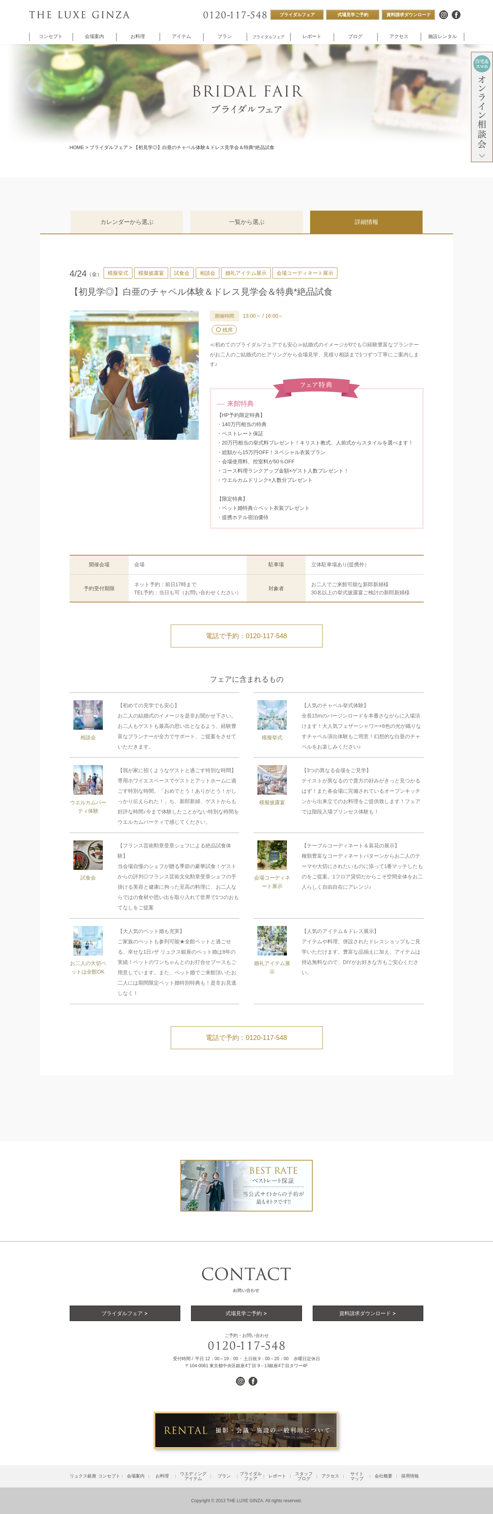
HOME (77, 147)
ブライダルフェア (109, 147)
